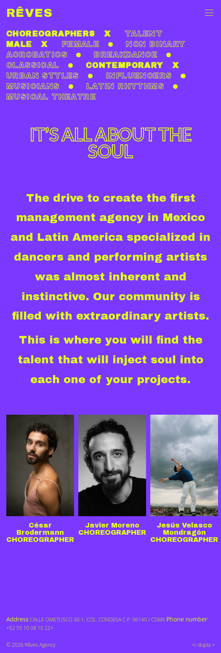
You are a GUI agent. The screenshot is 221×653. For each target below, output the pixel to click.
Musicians (33, 86)
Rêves (29, 12)
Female (80, 44)
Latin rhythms (125, 86)
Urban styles (42, 76)
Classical (32, 65)
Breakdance (125, 55)
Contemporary (125, 65)
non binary (155, 44)
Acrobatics (36, 55)
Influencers (139, 76)
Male (19, 44)
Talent (143, 33)
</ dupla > (203, 644)
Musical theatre (51, 97)
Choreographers (51, 33)
